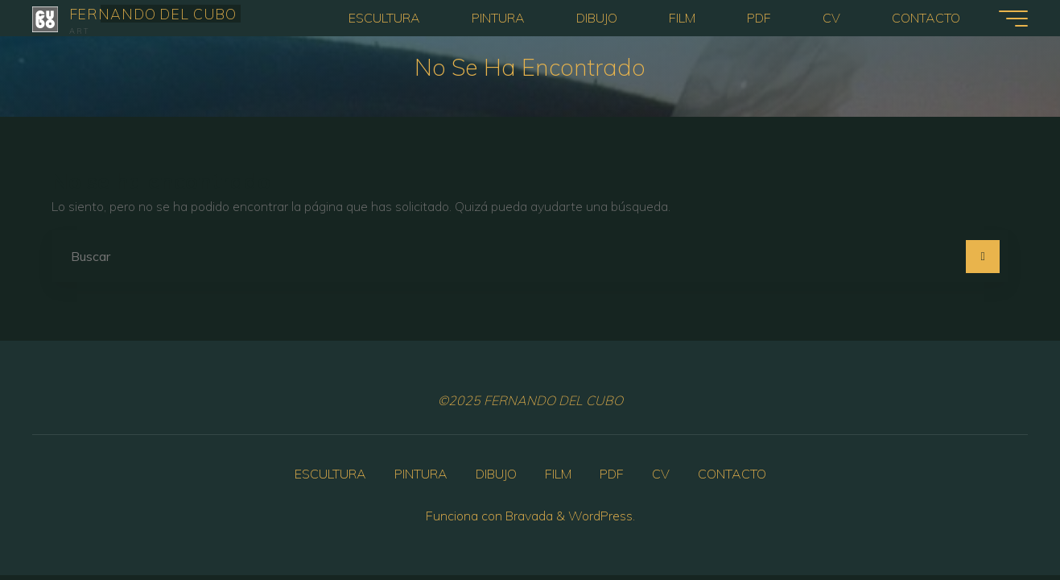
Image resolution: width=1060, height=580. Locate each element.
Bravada (527, 516)
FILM (558, 474)
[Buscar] (983, 257)
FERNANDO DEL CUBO (153, 13)
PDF (612, 474)
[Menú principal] (1013, 18)
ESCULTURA (330, 474)
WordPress (600, 516)
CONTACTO (732, 474)
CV (661, 474)
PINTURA (421, 474)
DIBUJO (496, 474)
